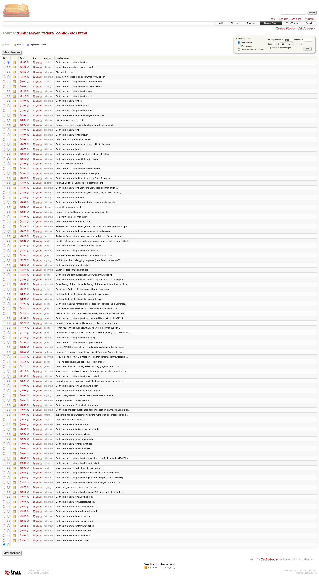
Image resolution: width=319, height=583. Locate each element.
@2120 (23, 350)
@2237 (23, 296)
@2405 (23, 101)
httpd (82, 33)
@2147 (23, 340)
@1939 (23, 540)
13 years (37, 81)
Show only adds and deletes (251, 49)
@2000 (23, 462)
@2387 (23, 130)
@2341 (23, 184)
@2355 (23, 159)
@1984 (23, 481)
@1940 (23, 535)
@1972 (23, 491)
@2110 (23, 374)
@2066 (23, 403)
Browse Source (271, 23)
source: (9, 33)
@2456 (23, 76)
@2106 (23, 389)
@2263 (23, 276)
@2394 (23, 115)
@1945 (23, 510)
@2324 (23, 228)
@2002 (23, 457)
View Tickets (292, 23)
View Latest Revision (285, 28)
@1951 (23, 496)
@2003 (23, 452)
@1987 (23, 476)
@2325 (23, 223)
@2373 (23, 150)
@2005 (23, 442)
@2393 (23, 120)
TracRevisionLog (270, 563)
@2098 (23, 393)
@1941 (23, 530)
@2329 (23, 208)
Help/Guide (283, 19)
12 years (37, 62)
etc (72, 33)
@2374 (23, 145)
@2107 (23, 384)
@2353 (23, 164)
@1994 (23, 467)
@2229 (23, 306)
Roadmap (251, 23)
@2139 (23, 345)
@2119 (23, 354)
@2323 (23, 233)
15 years (37, 506)
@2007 (23, 432)
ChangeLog (169, 572)
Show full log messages (279, 48)
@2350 (23, 169)
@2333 (23, 193)
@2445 (23, 81)
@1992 (23, 471)
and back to (303, 40)
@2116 (23, 364)
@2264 (23, 272)
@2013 (23, 423)
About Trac (296, 19)
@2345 (23, 179)
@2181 (23, 320)
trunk (21, 33)
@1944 (23, 515)
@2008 (23, 428)
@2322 (23, 237)
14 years (37, 257)
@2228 (23, 311)
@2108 (23, 379)
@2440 (23, 91)
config (61, 33)
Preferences (310, 19)
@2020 (23, 418)
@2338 (23, 189)
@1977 (23, 486)
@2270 (23, 262)
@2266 (23, 267)
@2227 (23, 315)
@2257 (23, 286)
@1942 (23, 525)
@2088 (23, 398)
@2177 (23, 330)
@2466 (23, 62)
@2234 (23, 301)
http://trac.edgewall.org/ (306, 577)
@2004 (23, 447)
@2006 (23, 437)
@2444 (23, 86)
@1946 (23, 506)
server (34, 33)
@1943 (23, 520)
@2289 (23, 252)
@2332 (23, 198)
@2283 (23, 257)
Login (272, 19)
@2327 (23, 213)
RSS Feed (153, 572)
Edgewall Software (39, 577)
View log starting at (281, 40)
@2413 (23, 96)
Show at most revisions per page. (285, 44)
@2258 (23, 281)
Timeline (235, 23)
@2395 (23, 111)
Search (309, 23)
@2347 (23, 174)
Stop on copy (245, 42)
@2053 (23, 408)
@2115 (23, 369)
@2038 (23, 413)
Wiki (221, 23)
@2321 (23, 242)
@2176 (23, 335)
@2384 (23, 140)
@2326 (23, 218)
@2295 (23, 247)
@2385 (23, 135)
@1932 (23, 545)
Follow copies (245, 46)
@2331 (23, 203)
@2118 (23, 359)
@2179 (23, 325)
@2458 (23, 72)
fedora (48, 33)
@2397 (23, 106)
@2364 (23, 154)
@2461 (23, 67)
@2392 (23, 125)
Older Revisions (305, 28)
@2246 (23, 291)
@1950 (23, 501)
